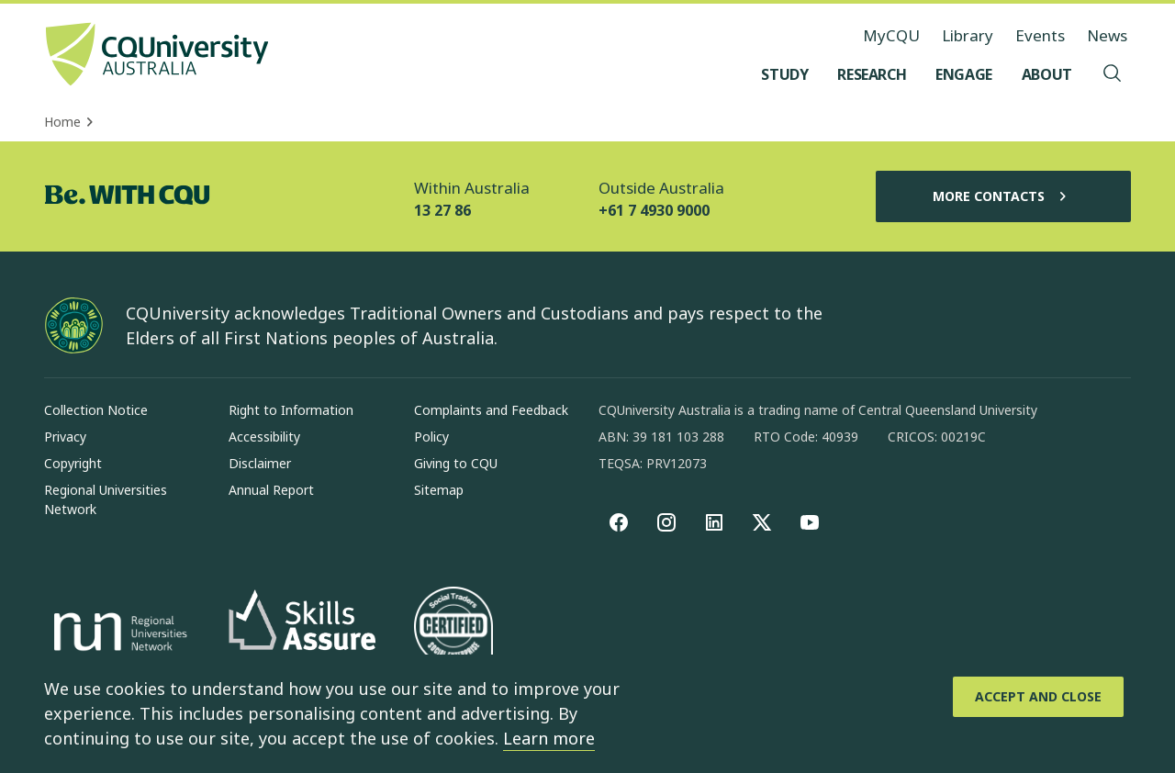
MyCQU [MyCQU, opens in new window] (891, 35)
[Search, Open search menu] (1112, 74)
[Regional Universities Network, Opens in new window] (117, 634)
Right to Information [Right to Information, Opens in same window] (291, 410)
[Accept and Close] (1038, 697)
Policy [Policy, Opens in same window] (431, 436)
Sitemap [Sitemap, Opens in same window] (439, 490)
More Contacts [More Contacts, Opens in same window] (1003, 196)
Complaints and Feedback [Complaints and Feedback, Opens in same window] (491, 410)
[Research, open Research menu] (871, 74)
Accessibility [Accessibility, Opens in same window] (264, 436)
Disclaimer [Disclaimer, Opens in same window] (260, 463)
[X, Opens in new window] (762, 522)
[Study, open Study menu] (784, 74)
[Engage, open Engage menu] (964, 74)
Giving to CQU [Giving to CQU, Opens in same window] (456, 463)
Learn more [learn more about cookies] (549, 738)
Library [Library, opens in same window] (967, 35)
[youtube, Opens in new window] (809, 522)
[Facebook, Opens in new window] (619, 522)
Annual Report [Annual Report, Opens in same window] (271, 490)
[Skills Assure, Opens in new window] (302, 634)
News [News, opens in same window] (1107, 35)
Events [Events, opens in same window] (1040, 35)
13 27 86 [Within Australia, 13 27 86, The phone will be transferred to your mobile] (442, 210)
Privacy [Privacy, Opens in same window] (65, 436)
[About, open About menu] (1047, 74)
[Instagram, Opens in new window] (666, 522)
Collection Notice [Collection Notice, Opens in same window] (96, 410)
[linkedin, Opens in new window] (714, 522)
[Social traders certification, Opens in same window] (453, 634)
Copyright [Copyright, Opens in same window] (73, 463)
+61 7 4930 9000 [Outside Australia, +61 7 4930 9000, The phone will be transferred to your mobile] (654, 210)
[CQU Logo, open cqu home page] (157, 56)
